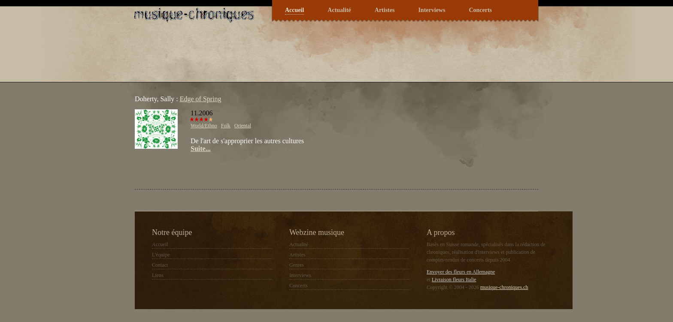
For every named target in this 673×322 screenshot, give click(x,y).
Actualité (339, 10)
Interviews (431, 10)
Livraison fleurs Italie (454, 280)
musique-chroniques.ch (504, 287)
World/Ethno (204, 126)
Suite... (201, 148)
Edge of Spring (200, 98)
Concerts (480, 10)
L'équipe (161, 255)
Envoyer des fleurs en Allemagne (461, 272)
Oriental (242, 126)
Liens (158, 275)
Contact (160, 265)
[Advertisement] (235, 170)
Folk (225, 126)
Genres (296, 265)
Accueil (294, 10)
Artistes (385, 10)
